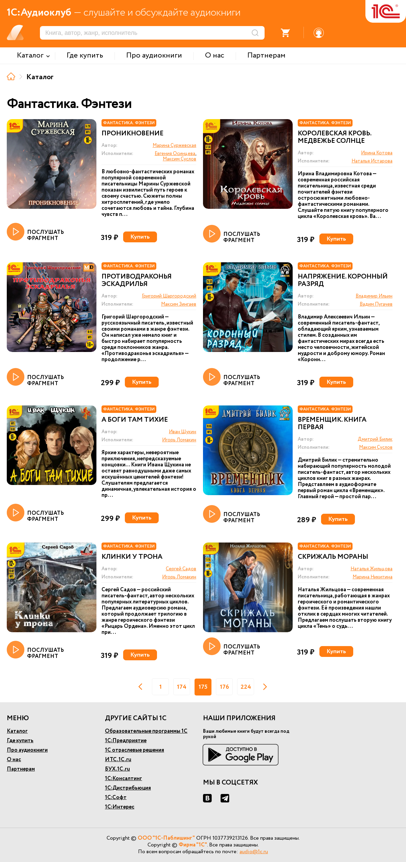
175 (203, 687)
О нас (14, 760)
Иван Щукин (182, 431)
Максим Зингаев (178, 304)
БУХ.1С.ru (117, 769)
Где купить (20, 741)
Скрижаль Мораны (333, 557)
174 (181, 687)
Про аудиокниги (27, 750)
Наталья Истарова (372, 161)
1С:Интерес (119, 807)
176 (224, 687)
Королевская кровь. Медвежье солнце (334, 137)
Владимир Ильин (374, 296)
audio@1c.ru (254, 852)
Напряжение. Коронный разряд (343, 280)
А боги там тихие (135, 420)
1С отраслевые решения (134, 750)
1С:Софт (116, 797)
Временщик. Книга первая (332, 423)
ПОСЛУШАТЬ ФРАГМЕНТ (35, 232)
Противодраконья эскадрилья (137, 280)
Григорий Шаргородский (169, 296)
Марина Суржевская (174, 145)
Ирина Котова (376, 153)
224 (246, 687)
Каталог (17, 731)
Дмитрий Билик (375, 439)
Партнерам (21, 769)
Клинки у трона (132, 557)
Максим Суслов (179, 159)
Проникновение (132, 133)
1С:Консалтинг (123, 778)
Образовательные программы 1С (146, 731)
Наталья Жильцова (371, 569)
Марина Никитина (372, 577)
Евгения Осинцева (175, 153)
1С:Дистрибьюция (128, 788)
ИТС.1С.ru (118, 760)
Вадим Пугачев (376, 304)
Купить (140, 237)
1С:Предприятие (125, 741)
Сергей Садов (181, 569)
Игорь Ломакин (179, 440)
